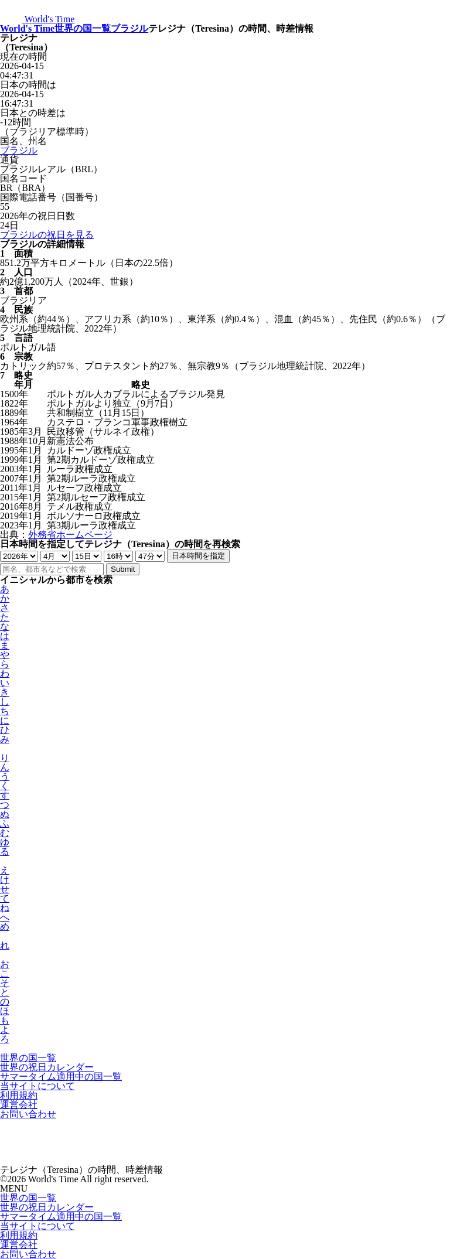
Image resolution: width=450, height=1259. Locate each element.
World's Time (27, 28)
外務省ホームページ (70, 535)
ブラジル (129, 28)
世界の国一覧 (82, 28)
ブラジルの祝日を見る (47, 235)
